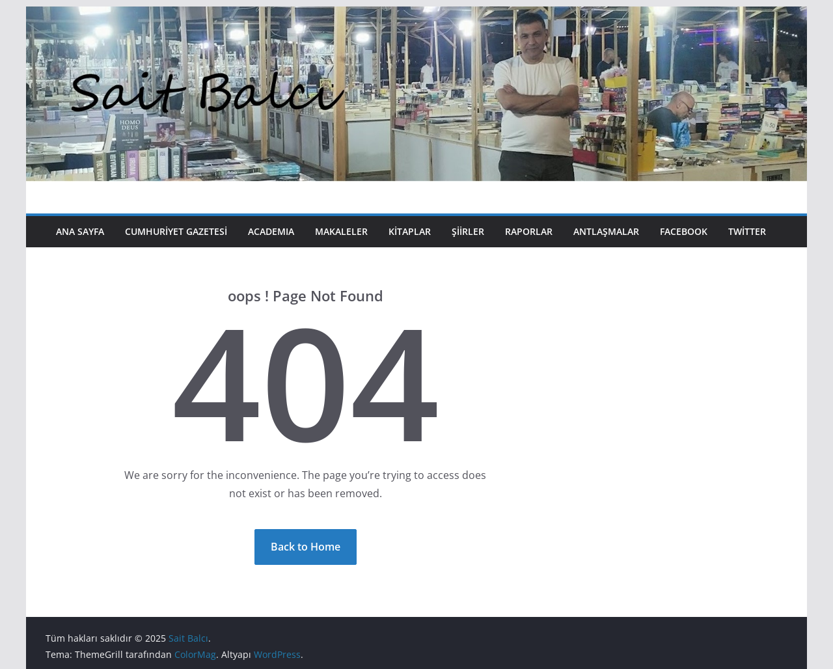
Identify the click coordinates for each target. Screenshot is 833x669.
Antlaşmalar (606, 231)
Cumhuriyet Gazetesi (176, 231)
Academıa (271, 231)
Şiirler (468, 231)
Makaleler (341, 231)
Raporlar (529, 231)
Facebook (683, 231)
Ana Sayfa (80, 231)
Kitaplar (410, 231)
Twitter (747, 231)
